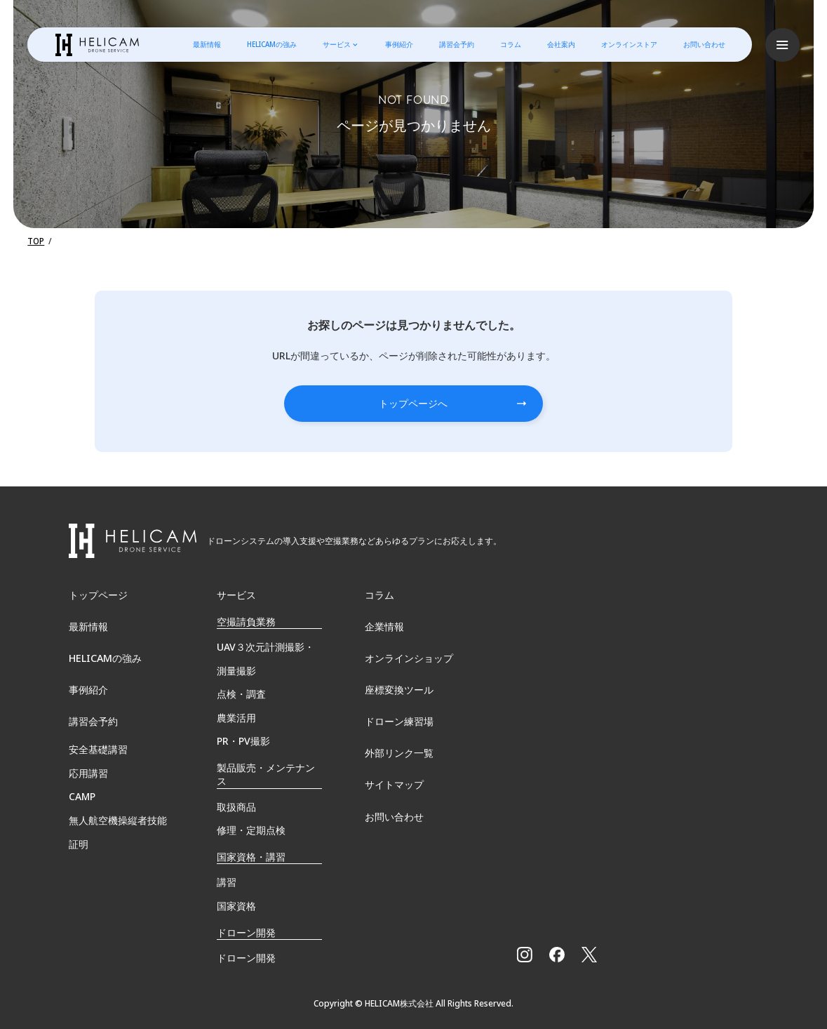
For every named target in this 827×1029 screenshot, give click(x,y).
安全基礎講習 (98, 749)
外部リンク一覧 (399, 753)
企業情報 (384, 625)
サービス (336, 44)
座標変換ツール (399, 689)
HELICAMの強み (271, 44)
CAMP (82, 796)
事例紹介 (398, 44)
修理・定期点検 (251, 828)
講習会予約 (456, 44)
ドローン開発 (246, 956)
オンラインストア (629, 44)
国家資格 (236, 904)
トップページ (98, 593)
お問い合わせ (704, 44)
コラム (510, 44)
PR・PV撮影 (243, 739)
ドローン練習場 (399, 721)
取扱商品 (236, 804)
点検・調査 (241, 692)
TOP (36, 241)
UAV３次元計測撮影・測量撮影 (265, 657)
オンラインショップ (409, 657)
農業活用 (236, 716)
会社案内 (561, 44)
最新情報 (206, 44)
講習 (226, 880)
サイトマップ (394, 785)
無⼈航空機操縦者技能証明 (118, 831)
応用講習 (88, 772)
